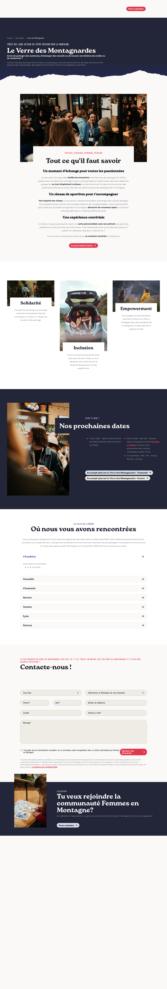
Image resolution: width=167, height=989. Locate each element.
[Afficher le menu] (158, 9)
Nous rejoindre (136, 8)
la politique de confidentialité (44, 767)
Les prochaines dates (83, 245)
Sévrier (27, 597)
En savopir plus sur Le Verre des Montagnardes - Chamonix (119, 472)
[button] (120, 9)
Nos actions (107, 8)
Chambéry (29, 556)
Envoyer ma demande (133, 752)
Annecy (27, 625)
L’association (87, 8)
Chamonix (29, 588)
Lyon (26, 616)
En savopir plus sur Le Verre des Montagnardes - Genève (117, 478)
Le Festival (68, 8)
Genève (27, 606)
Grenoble (28, 579)
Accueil (9, 38)
